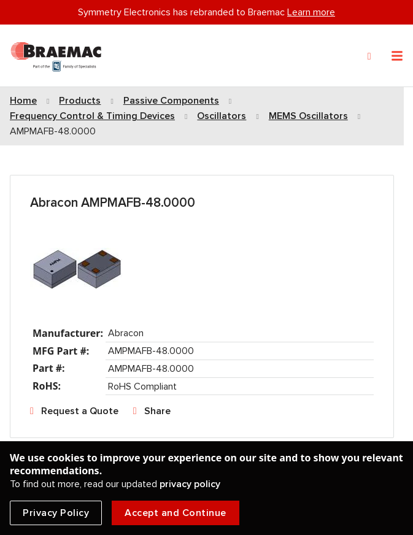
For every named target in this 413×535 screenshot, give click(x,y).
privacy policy (190, 484)
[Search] (369, 56)
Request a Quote (79, 411)
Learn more (311, 12)
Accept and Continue (175, 513)
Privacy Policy (56, 513)
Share (157, 411)
